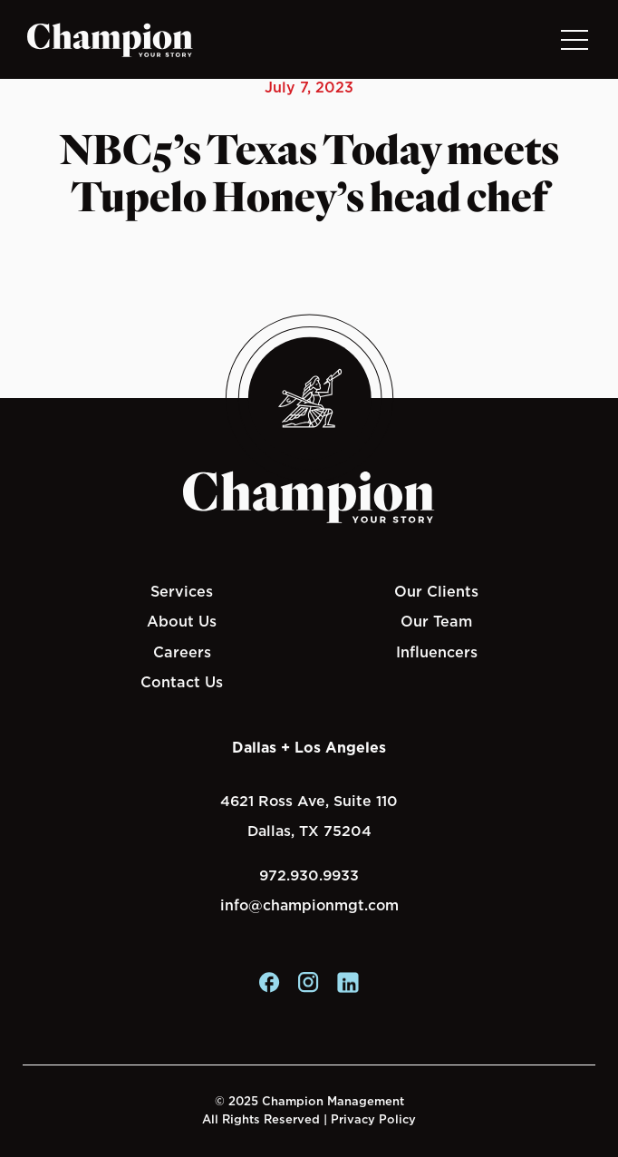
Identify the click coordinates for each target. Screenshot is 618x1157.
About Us (182, 621)
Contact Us (181, 682)
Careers (182, 652)
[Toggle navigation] (573, 39)
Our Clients (436, 591)
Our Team (436, 621)
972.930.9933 (309, 875)
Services (181, 591)
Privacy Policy (373, 1119)
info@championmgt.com (309, 905)
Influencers (437, 652)
